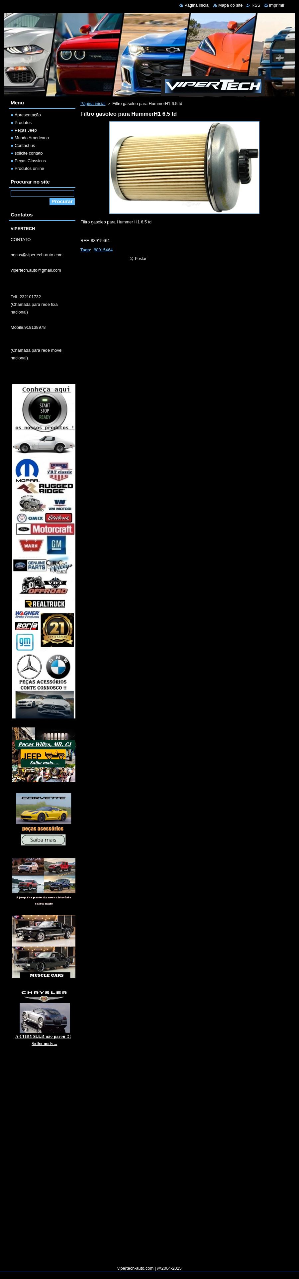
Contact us (25, 145)
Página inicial (92, 103)
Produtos (23, 122)
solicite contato (29, 153)
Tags (85, 249)
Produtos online (29, 168)
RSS (255, 5)
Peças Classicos (30, 160)
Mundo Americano (32, 137)
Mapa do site (230, 5)
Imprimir (276, 5)
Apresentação (28, 114)
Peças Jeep (26, 130)
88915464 (103, 249)
